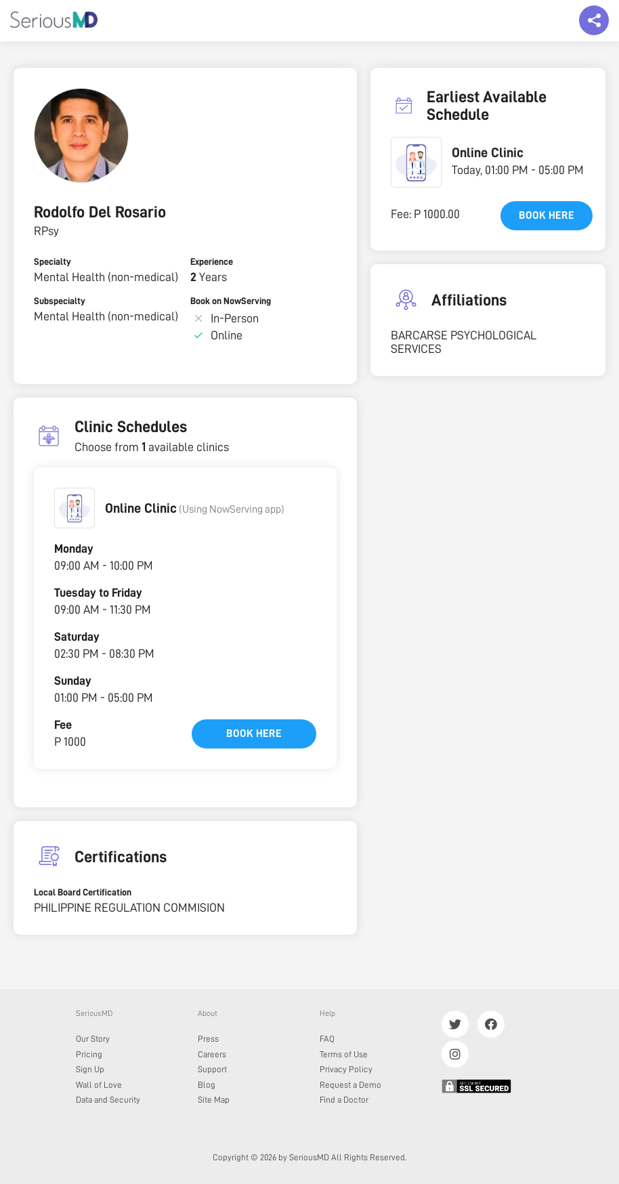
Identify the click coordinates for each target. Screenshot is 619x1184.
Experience (211, 261)
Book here (254, 733)
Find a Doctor (344, 1099)
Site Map (214, 1099)
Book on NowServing (230, 300)
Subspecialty (59, 300)
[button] (74, 508)
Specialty (52, 261)
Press (208, 1038)
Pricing (89, 1054)
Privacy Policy (346, 1069)
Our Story (93, 1038)
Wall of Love (99, 1084)
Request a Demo (350, 1084)
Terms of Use (344, 1054)
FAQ (327, 1038)
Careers (212, 1054)
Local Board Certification (82, 892)
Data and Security (108, 1099)
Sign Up (90, 1069)
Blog (206, 1084)
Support (212, 1069)
